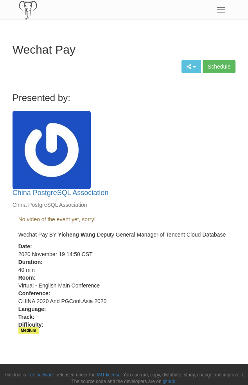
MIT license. (109, 375)
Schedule (219, 66)
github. (170, 381)
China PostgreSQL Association (60, 193)
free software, (41, 375)
